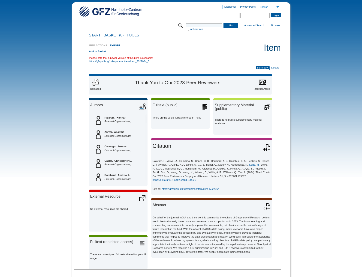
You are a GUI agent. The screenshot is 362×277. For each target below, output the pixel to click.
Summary (262, 67)
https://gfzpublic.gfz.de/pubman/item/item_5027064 (190, 189)
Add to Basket (97, 51)
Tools (133, 35)
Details (275, 67)
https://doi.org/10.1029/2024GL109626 (174, 180)
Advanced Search (254, 25)
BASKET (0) (114, 35)
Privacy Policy (248, 6)
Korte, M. (254, 164)
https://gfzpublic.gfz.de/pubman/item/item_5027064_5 (119, 61)
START (95, 35)
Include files (196, 29)
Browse (275, 25)
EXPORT (115, 45)
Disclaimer (230, 6)
